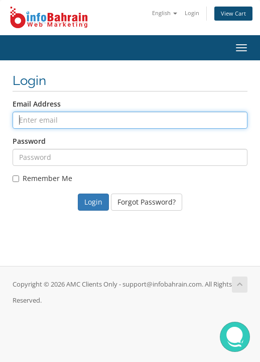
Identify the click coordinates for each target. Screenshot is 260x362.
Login (192, 13)
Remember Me (42, 178)
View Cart (233, 13)
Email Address (37, 104)
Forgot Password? (146, 202)
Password (29, 141)
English (164, 13)
